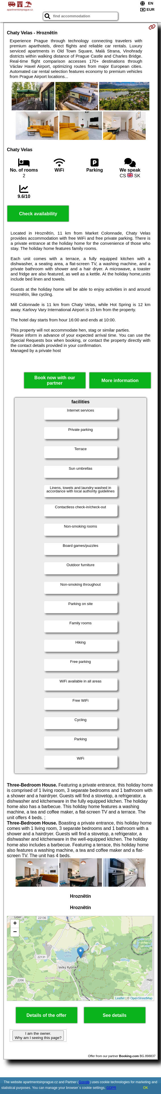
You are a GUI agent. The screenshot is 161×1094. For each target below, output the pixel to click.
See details (115, 1015)
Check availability (38, 213)
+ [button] (15, 924)
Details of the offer (46, 1015)
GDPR (111, 1088)
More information (120, 380)
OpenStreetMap (141, 998)
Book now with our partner (54, 380)
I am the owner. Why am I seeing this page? (38, 1035)
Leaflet (120, 998)
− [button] (15, 932)
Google (84, 1082)
